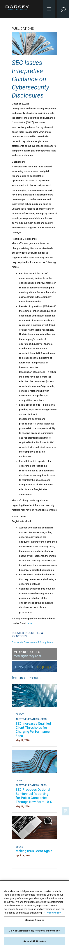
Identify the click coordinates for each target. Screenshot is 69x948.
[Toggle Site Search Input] (63, 9)
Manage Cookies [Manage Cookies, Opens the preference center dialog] (35, 920)
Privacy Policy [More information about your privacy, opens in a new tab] (52, 912)
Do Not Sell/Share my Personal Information (34, 930)
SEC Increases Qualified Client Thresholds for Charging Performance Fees (33, 730)
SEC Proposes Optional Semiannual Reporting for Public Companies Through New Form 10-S (34, 796)
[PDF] (66, 810)
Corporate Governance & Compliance (32, 642)
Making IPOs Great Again (34, 851)
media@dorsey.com (27, 656)
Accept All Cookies (34, 941)
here (29, 623)
